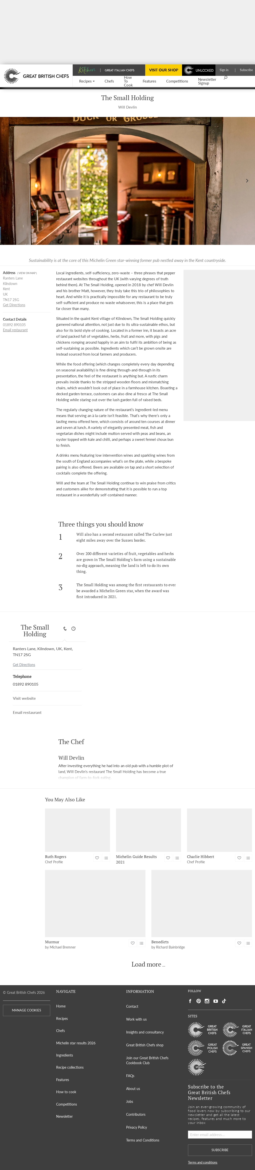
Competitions (66, 1104)
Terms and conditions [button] (202, 1162)
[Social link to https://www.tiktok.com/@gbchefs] (224, 1001)
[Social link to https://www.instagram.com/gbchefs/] (207, 1001)
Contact (132, 1006)
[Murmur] (95, 903)
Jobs (129, 1101)
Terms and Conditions (142, 1140)
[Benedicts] (201, 903)
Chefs (60, 1031)
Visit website (24, 698)
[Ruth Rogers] (77, 830)
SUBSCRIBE (220, 1150)
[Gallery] (127, 181)
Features (62, 1080)
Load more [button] (146, 964)
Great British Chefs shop (144, 1045)
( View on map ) (27, 273)
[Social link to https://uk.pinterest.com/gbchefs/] (198, 1001)
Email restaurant (15, 330)
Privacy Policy (136, 1127)
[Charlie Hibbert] (219, 830)
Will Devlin (127, 107)
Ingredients (64, 1055)
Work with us (136, 1019)
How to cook (66, 1092)
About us (133, 1088)
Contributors (135, 1114)
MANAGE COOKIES (26, 1010)
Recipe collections (70, 1067)
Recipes (62, 1018)
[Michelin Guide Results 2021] (148, 830)
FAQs (130, 1076)
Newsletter (64, 1116)
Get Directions (14, 305)
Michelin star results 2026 (75, 1043)
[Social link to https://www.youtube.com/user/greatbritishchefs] (215, 1001)
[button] (87, 81)
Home (61, 1006)
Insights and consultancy (145, 1032)
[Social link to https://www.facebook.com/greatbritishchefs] (190, 1001)
